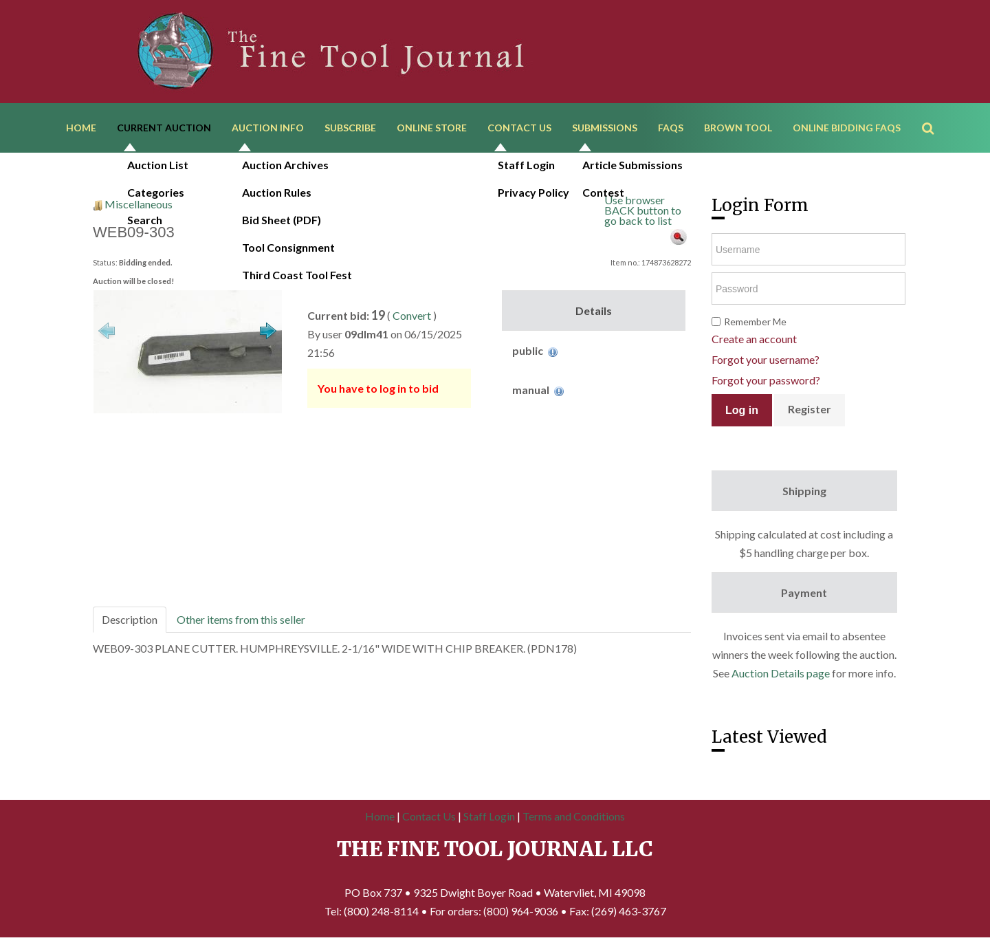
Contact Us (519, 129)
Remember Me (755, 325)
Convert (412, 318)
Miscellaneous (138, 206)
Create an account (754, 342)
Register (809, 412)
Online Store (432, 129)
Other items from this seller (241, 622)
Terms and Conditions (573, 818)
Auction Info (268, 129)
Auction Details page (781, 676)
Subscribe (350, 129)
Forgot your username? (766, 362)
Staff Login (489, 818)
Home (81, 129)
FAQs (670, 129)
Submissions (604, 129)
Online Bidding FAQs (847, 129)
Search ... (934, 109)
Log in (741, 413)
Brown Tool (738, 129)
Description (129, 622)
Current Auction (164, 129)
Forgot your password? (766, 383)
